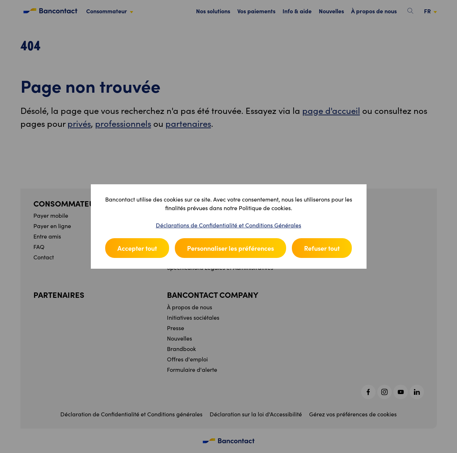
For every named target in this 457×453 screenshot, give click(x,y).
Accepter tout (137, 248)
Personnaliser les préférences (230, 248)
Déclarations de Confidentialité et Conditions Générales (228, 225)
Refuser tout (322, 248)
